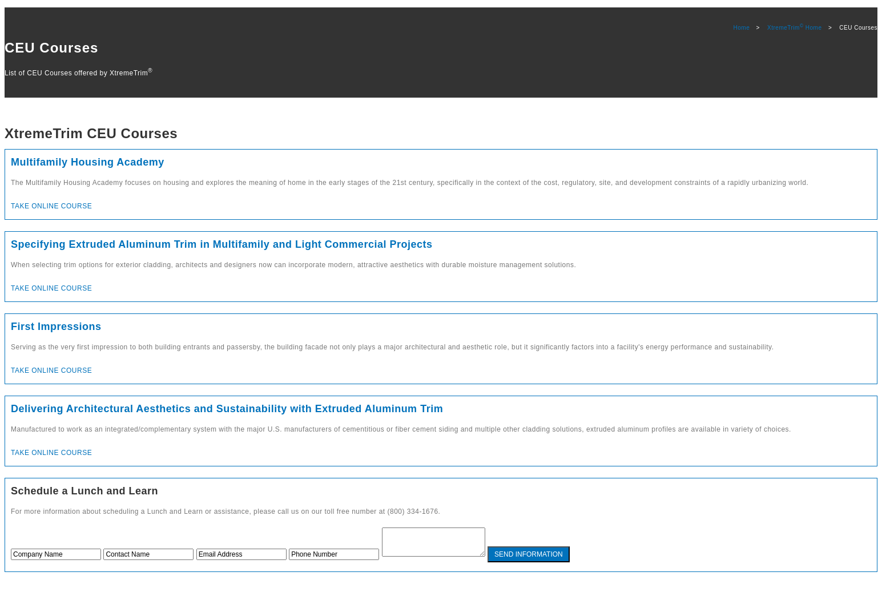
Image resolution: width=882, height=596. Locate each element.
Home (742, 28)
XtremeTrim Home (794, 28)
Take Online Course (51, 206)
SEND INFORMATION (540, 559)
